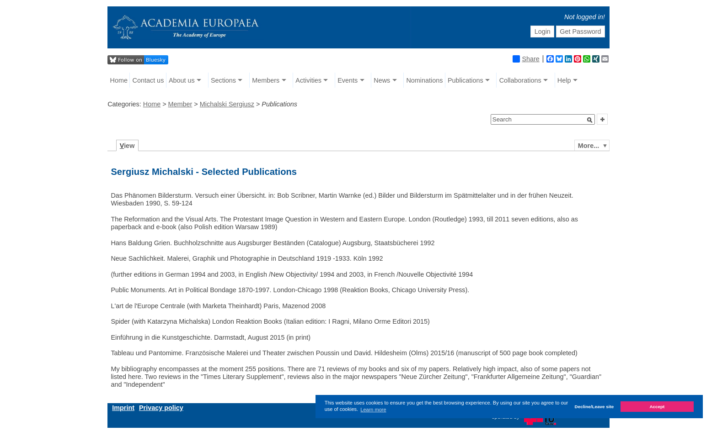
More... (588, 145)
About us (182, 80)
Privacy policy (161, 407)
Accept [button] (656, 406)
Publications (465, 80)
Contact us (148, 80)
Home (119, 80)
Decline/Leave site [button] (594, 406)
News (382, 80)
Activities (308, 80)
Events (347, 80)
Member (180, 104)
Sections (223, 80)
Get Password (580, 31)
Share (526, 59)
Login (543, 31)
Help (564, 80)
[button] (590, 120)
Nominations (424, 80)
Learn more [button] (373, 409)
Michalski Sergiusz (227, 104)
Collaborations (520, 80)
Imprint (123, 407)
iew (127, 145)
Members (265, 80)
